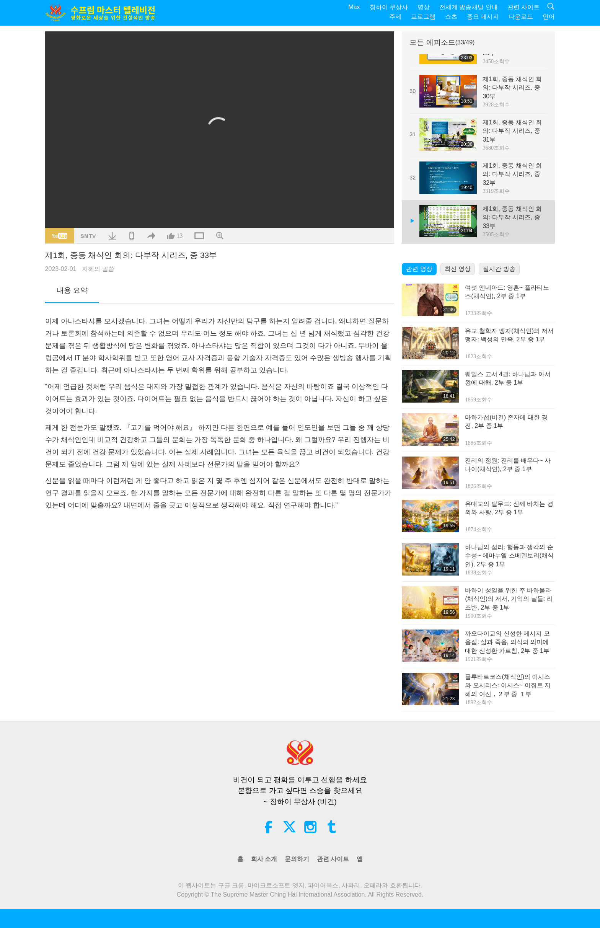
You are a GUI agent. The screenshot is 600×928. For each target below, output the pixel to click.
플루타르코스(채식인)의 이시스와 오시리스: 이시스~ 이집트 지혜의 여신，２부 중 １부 (508, 685)
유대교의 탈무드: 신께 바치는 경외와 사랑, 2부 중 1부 (509, 508)
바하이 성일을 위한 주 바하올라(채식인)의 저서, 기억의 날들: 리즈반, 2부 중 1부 (509, 599)
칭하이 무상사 (389, 7)
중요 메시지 (483, 16)
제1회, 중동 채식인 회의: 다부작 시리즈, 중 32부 (512, 174)
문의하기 (297, 859)
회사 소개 (264, 859)
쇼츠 (451, 16)
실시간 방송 (499, 269)
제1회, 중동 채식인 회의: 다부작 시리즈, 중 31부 (512, 131)
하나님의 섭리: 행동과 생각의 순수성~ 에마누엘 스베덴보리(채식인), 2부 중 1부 (509, 556)
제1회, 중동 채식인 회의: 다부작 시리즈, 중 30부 (512, 87)
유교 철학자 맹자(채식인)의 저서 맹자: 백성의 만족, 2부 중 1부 (509, 335)
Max (354, 7)
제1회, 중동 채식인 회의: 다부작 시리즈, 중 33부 (512, 217)
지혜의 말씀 (98, 269)
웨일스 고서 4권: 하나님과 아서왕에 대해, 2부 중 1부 (507, 378)
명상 (423, 7)
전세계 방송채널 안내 (468, 7)
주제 (395, 16)
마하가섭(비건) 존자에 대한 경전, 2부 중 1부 (506, 421)
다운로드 (521, 16)
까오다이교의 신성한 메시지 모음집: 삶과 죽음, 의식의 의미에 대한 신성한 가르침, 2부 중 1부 (507, 642)
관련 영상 (419, 269)
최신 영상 (458, 269)
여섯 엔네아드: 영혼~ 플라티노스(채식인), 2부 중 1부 (507, 291)
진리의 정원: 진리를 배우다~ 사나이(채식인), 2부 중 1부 (508, 464)
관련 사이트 (523, 7)
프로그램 (423, 16)
